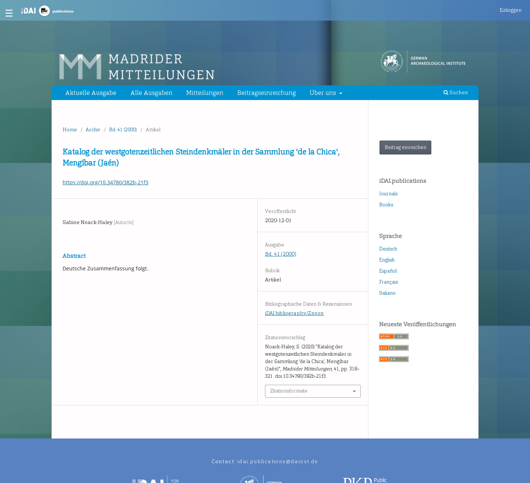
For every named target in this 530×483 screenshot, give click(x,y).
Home (70, 130)
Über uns (324, 93)
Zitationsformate (288, 391)
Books (386, 205)
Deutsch (388, 249)
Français (388, 282)
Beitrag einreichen (405, 147)
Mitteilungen (204, 93)
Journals (388, 194)
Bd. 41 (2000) (123, 130)
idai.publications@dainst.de (277, 461)
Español (388, 271)
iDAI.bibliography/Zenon (294, 313)
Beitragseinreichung (266, 93)
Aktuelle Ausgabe (90, 93)
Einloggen (510, 10)
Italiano (387, 293)
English (387, 260)
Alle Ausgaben (151, 93)
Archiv (93, 130)
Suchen (456, 92)
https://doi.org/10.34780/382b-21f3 (105, 182)
